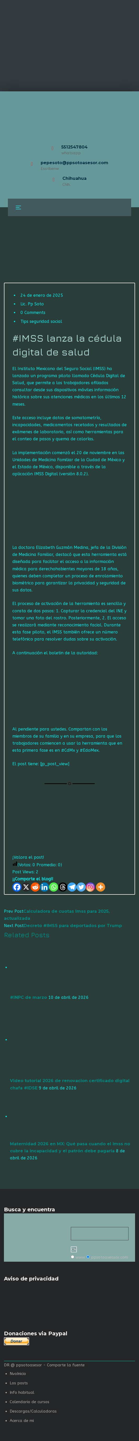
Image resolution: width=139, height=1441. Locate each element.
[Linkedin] (44, 887)
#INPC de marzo (28, 997)
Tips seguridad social (41, 321)
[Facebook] (17, 887)
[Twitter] (81, 887)
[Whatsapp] (53, 887)
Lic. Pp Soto (32, 303)
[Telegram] (72, 887)
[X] (26, 887)
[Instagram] (90, 887)
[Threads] (62, 887)
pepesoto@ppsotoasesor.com (74, 162)
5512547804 (74, 147)
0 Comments (32, 312)
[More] (100, 887)
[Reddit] (35, 887)
